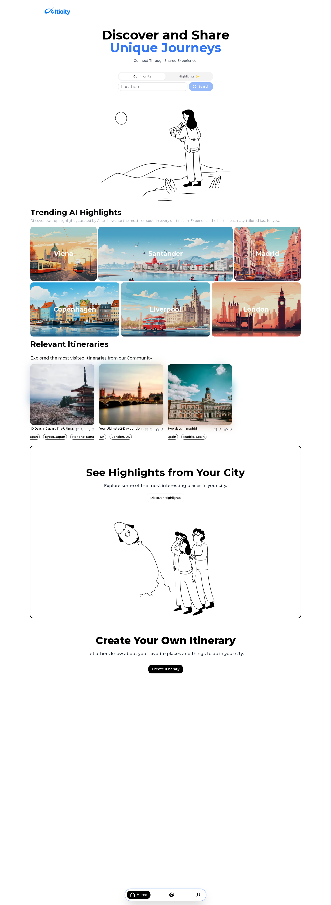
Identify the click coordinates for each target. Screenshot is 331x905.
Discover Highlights (165, 498)
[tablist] (165, 76)
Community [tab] (142, 76)
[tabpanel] (165, 86)
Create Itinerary (165, 669)
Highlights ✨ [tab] (189, 76)
